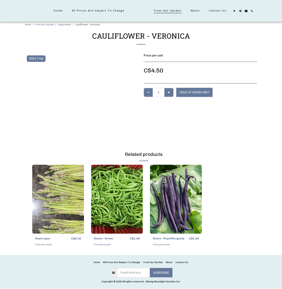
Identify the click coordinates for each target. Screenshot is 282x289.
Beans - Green (104, 238)
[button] (242, 10)
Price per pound (44, 245)
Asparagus (43, 238)
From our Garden (44, 24)
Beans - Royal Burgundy (170, 238)
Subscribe (161, 273)
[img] (58, 199)
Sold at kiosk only (194, 92)
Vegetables (64, 24)
